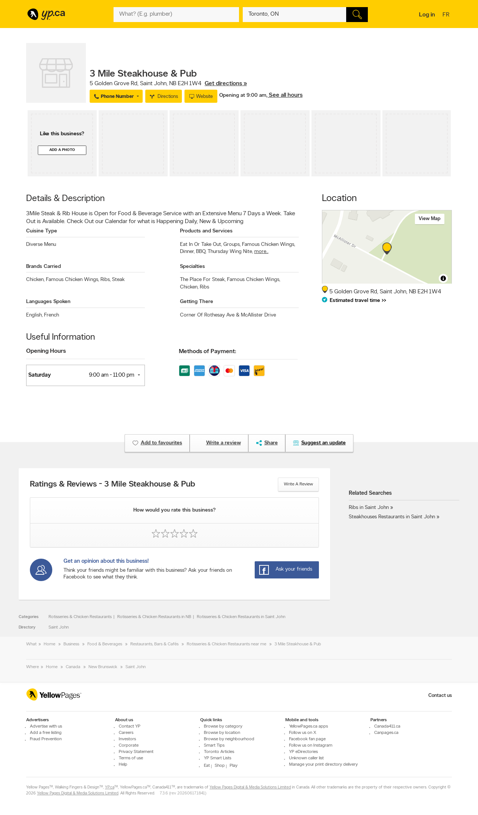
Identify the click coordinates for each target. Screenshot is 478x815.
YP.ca (109, 787)
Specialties (192, 266)
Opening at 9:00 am (242, 95)
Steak (118, 280)
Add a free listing (46, 733)
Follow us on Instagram (310, 745)
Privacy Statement (136, 752)
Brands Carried (43, 266)
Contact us (440, 695)
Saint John (59, 627)
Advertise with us (46, 726)
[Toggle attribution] (443, 278)
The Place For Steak (203, 280)
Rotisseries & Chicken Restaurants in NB (154, 617)
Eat (207, 765)
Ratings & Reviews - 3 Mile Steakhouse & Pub (112, 485)
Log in (427, 15)
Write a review (298, 484)
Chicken (35, 280)
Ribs (105, 280)
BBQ (201, 251)
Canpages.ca (386, 733)
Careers (126, 733)
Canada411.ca (387, 726)
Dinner (187, 251)
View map (430, 218)
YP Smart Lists (217, 758)
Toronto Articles (219, 752)
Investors (127, 739)
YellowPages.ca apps (308, 726)
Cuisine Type (41, 231)
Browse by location (222, 733)
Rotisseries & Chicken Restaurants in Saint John (241, 617)
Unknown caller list (306, 758)
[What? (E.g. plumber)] (176, 14)
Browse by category (223, 726)
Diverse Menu (41, 244)
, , (168, 84)
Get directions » (226, 84)
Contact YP (129, 726)
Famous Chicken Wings (268, 244)
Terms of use (131, 758)
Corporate (129, 745)
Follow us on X (302, 733)
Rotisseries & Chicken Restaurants (80, 617)
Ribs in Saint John (369, 507)
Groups (231, 244)
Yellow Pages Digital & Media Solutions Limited (250, 787)
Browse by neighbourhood (229, 739)
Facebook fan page (307, 739)
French (51, 315)
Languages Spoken (48, 302)
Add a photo (62, 150)
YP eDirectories (303, 752)
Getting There (196, 302)
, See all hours (284, 95)
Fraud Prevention (46, 739)
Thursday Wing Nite (230, 251)
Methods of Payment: (207, 352)
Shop (220, 765)
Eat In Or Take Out (201, 244)
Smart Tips (214, 745)
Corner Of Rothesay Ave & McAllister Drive (228, 315)
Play (234, 765)
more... (261, 251)
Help (123, 764)
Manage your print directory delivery (323, 764)
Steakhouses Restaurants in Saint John (392, 517)
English (34, 315)
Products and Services (206, 231)
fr (447, 15)
